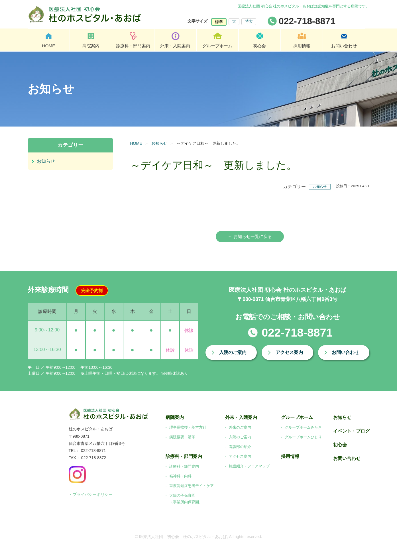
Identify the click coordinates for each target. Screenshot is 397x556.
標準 (219, 21)
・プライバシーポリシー (91, 495)
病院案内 (91, 46)
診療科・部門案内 (133, 46)
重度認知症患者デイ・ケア (191, 486)
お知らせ (159, 143)
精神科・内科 (180, 476)
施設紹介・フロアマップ (249, 466)
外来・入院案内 (175, 46)
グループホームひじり (303, 437)
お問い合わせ (344, 46)
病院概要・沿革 (182, 437)
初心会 (260, 46)
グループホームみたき (303, 428)
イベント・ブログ (351, 431)
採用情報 (302, 46)
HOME (49, 46)
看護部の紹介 (240, 447)
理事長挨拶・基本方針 (187, 428)
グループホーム (217, 46)
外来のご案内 (240, 428)
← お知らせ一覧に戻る (249, 236)
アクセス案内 (289, 353)
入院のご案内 (233, 353)
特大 (249, 21)
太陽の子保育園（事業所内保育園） (186, 499)
